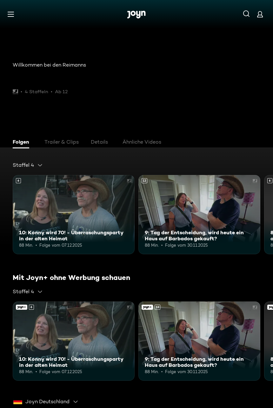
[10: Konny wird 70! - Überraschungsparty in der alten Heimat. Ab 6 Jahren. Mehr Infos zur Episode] (74, 214)
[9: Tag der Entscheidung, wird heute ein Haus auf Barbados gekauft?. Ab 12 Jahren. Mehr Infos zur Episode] (199, 214)
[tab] (22, 142)
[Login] (260, 14)
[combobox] (28, 165)
